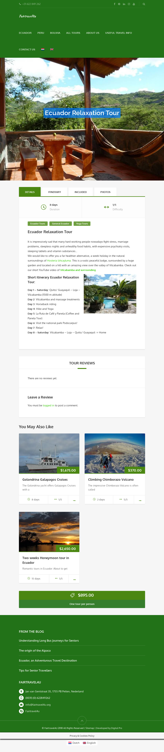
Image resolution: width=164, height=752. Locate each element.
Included (81, 191)
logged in (48, 405)
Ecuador (25, 32)
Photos (105, 191)
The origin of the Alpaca (35, 650)
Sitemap (90, 728)
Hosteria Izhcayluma (59, 260)
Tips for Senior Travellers (35, 670)
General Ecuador (60, 223)
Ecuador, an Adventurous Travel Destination (48, 660)
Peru (40, 32)
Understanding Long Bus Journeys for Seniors (49, 640)
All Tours (73, 32)
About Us (92, 32)
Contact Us (27, 49)
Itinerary (54, 191)
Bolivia (55, 32)
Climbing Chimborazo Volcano (111, 479)
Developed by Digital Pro (109, 728)
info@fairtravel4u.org (38, 704)
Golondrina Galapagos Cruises (45, 479)
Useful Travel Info (118, 32)
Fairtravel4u (27, 16)
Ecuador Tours (37, 223)
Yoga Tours (82, 223)
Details (30, 191)
